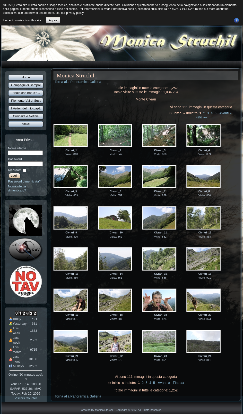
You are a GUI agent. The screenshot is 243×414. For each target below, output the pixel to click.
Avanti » (225, 113)
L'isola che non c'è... (26, 93)
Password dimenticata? (24, 181)
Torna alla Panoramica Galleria (78, 82)
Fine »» (201, 117)
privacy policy (74, 13)
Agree (53, 20)
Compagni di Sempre (26, 85)
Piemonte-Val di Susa (26, 100)
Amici (26, 124)
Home (26, 77)
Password (15, 159)
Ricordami (15, 170)
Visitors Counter (26, 398)
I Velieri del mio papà (26, 108)
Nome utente (17, 148)
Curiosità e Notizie (26, 116)
